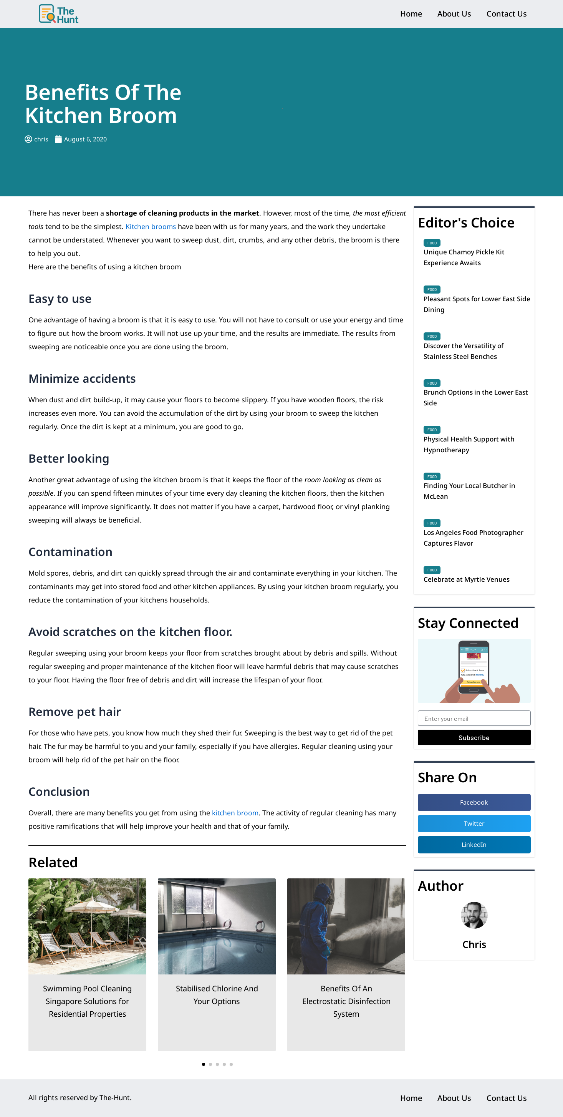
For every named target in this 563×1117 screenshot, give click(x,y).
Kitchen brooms (151, 226)
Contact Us (507, 13)
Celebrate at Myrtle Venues (468, 588)
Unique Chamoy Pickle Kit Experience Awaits (466, 257)
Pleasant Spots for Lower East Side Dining (473, 305)
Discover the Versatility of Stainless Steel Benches (466, 354)
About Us (454, 13)
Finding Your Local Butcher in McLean (472, 498)
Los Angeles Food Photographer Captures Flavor (477, 546)
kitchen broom (236, 812)
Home (411, 13)
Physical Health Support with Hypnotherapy (471, 450)
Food (432, 243)
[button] (203, 1064)
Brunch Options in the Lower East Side (471, 402)
